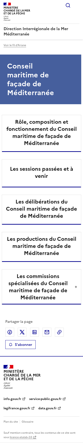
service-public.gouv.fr (45, 399)
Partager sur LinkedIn (34, 332)
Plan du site (11, 422)
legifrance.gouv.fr (17, 408)
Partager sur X (22, 332)
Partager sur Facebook (9, 332)
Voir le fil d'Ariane (15, 45)
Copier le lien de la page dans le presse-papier (59, 332)
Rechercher (68, 5)
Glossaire (27, 422)
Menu (76, 5)
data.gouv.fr (47, 408)
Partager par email (46, 332)
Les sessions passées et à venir (41, 172)
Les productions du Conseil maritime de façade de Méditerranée (41, 246)
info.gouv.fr (12, 399)
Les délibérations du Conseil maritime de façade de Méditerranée (41, 209)
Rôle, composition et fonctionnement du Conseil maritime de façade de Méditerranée (41, 132)
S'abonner (20, 344)
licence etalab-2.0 (21, 437)
